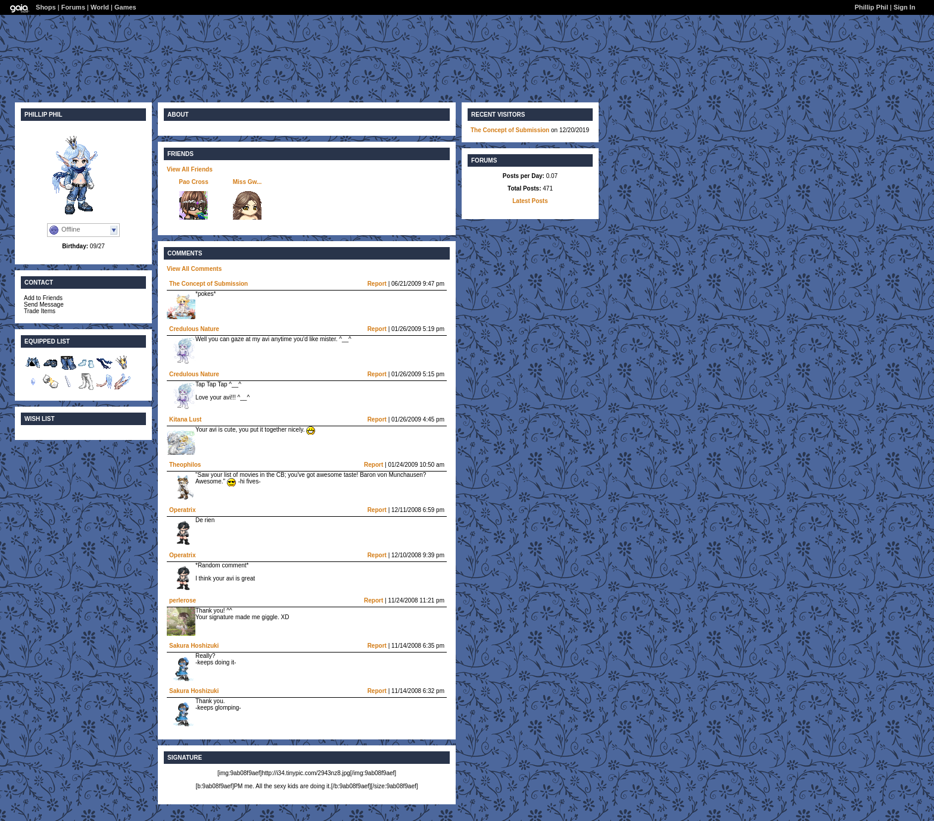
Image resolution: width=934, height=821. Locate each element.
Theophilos (185, 464)
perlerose (182, 600)
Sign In (904, 7)
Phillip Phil (871, 7)
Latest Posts (529, 201)
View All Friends (190, 169)
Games (125, 7)
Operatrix (182, 510)
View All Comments (194, 269)
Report (377, 283)
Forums (73, 7)
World (100, 7)
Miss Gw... (247, 182)
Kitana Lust (185, 419)
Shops (46, 7)
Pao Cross (193, 182)
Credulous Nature (194, 329)
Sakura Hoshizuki (194, 645)
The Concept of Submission (208, 283)
